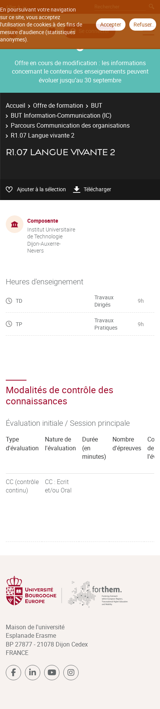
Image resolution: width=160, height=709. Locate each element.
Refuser (143, 24)
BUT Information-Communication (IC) (61, 115)
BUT (96, 105)
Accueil (15, 105)
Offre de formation (58, 105)
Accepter (110, 24)
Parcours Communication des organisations (70, 125)
